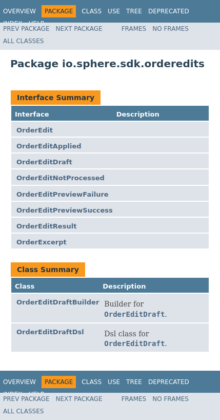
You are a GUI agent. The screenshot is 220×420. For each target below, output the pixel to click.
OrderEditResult (46, 226)
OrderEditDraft (44, 162)
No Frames (170, 28)
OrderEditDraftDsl (50, 332)
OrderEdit (34, 130)
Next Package (79, 28)
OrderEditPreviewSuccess (64, 210)
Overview (19, 11)
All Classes (23, 41)
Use (114, 11)
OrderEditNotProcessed (60, 178)
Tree (134, 11)
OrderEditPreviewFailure (62, 194)
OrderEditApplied (49, 146)
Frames (134, 28)
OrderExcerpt (41, 242)
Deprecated (168, 11)
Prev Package (26, 28)
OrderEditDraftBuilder (57, 302)
